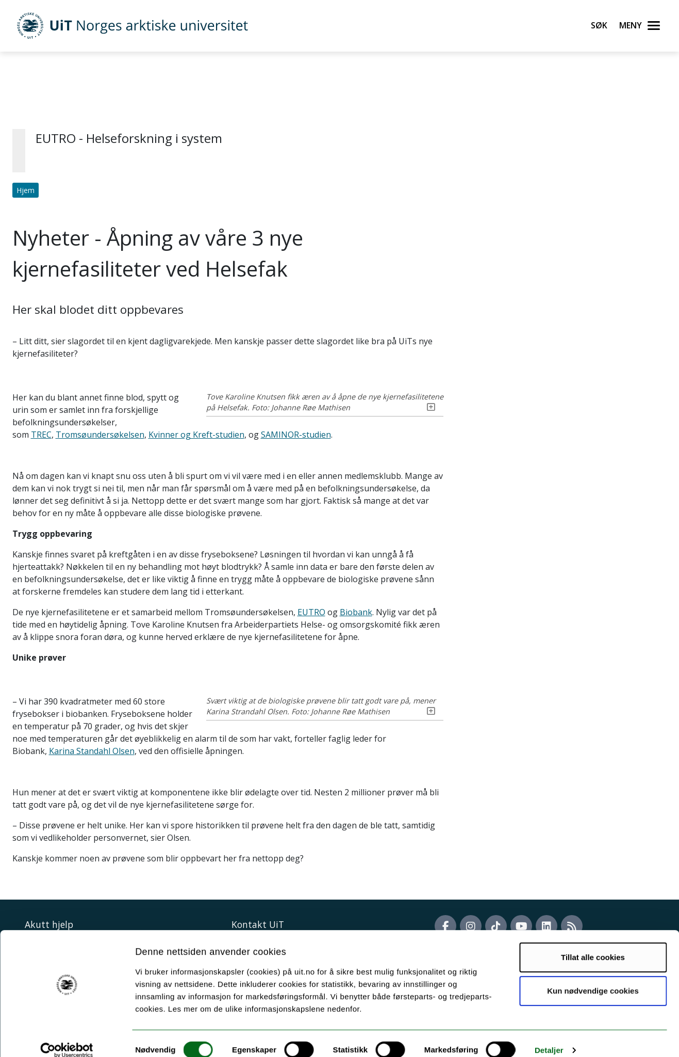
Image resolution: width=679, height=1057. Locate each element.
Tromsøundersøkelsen (100, 434)
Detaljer (549, 1036)
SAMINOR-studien (296, 434)
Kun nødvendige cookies (593, 977)
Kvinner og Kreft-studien (196, 434)
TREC (41, 434)
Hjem (25, 190)
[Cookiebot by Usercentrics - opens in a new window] (67, 1037)
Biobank (356, 612)
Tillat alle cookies (593, 943)
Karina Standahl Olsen (375, 738)
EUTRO (311, 612)
